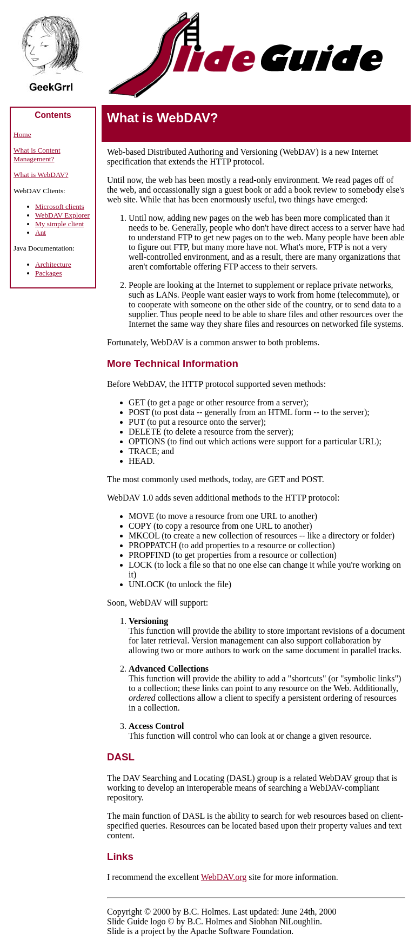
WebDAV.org (224, 877)
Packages (48, 273)
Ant (40, 232)
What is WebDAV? (41, 174)
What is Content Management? (37, 154)
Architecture (53, 264)
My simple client (59, 224)
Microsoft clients (59, 206)
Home (22, 134)
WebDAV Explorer (62, 215)
